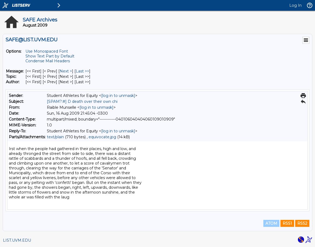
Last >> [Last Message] (82, 71)
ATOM (271, 223)
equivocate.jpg (102, 137)
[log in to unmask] (118, 95)
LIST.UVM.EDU (17, 240)
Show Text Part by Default (49, 56)
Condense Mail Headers (47, 61)
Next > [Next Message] (66, 71)
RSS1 (287, 223)
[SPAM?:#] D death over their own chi (82, 101)
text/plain (55, 137)
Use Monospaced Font (46, 51)
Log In (295, 5)
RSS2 (302, 223)
